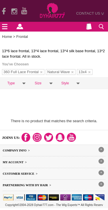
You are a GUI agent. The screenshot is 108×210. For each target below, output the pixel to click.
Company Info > (16, 150)
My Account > (14, 162)
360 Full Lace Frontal (22, 72)
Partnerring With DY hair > (27, 185)
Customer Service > (20, 173)
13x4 (84, 72)
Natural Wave (60, 72)
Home (7, 36)
